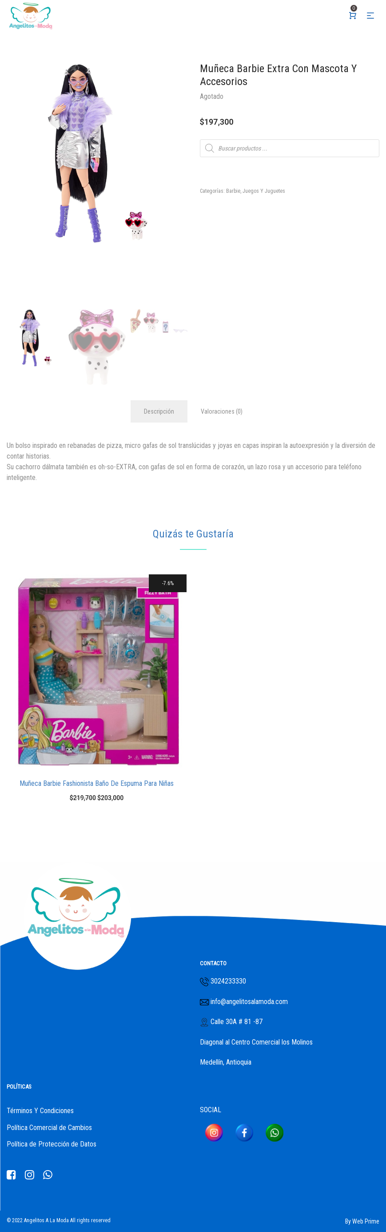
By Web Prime (362, 1221)
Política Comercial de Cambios (49, 1127)
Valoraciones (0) (222, 411)
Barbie (233, 191)
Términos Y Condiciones (40, 1110)
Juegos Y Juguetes (264, 191)
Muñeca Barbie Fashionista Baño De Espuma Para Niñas (97, 783)
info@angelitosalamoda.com (248, 1001)
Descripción (159, 411)
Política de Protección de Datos (51, 1144)
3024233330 (228, 981)
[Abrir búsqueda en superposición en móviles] (290, 148)
